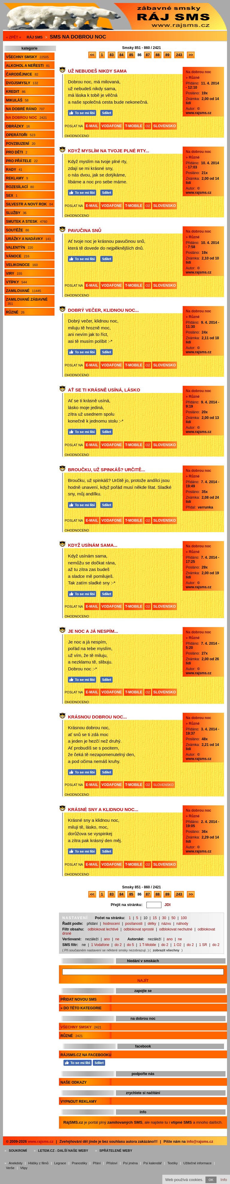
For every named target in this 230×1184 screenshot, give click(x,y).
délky (152, 924)
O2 (148, 126)
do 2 (118, 945)
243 (179, 55)
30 (164, 918)
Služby (16, 213)
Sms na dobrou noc (78, 37)
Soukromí (18, 1150)
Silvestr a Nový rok (29, 204)
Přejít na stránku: (127, 904)
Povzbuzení (20, 144)
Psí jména (130, 1163)
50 (173, 918)
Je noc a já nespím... (93, 631)
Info (223, 1179)
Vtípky (16, 282)
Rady (14, 170)
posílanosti (133, 924)
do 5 (130, 945)
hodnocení (111, 924)
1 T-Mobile (147, 945)
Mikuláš (17, 100)
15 (155, 918)
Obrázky (18, 126)
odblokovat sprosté (139, 929)
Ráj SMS (35, 37)
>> (191, 55)
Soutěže (17, 230)
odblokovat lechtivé (103, 929)
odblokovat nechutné (175, 929)
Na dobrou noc (26, 118)
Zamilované (23, 291)
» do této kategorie (81, 1008)
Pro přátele (22, 161)
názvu (166, 924)
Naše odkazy (73, 1082)
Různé (15, 312)
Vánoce (17, 256)
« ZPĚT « (13, 37)
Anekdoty (15, 1163)
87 (148, 55)
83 (112, 55)
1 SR (203, 945)
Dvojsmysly (22, 83)
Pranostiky (79, 1163)
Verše (10, 1168)
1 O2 (177, 945)
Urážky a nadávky (28, 239)
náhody (182, 924)
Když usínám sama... (92, 545)
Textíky (172, 1163)
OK (211, 1180)
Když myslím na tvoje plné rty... (108, 150)
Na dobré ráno (25, 109)
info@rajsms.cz (200, 1142)
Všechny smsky (27, 57)
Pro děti (16, 152)
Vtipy (23, 1168)
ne (117, 939)
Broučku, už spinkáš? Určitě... (106, 469)
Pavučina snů (84, 230)
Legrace (60, 1163)
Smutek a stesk (26, 221)
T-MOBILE (133, 126)
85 (131, 55)
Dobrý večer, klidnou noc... (103, 310)
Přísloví (111, 1163)
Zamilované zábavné (27, 301)
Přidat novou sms (78, 999)
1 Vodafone (100, 945)
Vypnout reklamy (78, 1101)
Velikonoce (22, 265)
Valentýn (19, 247)
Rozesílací (20, 187)
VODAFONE (112, 126)
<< (92, 55)
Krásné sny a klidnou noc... (103, 809)
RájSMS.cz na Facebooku (85, 1055)
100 (184, 918)
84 (121, 55)
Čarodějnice (22, 74)
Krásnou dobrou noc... (97, 716)
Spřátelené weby (115, 1150)
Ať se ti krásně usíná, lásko (104, 389)
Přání (97, 1163)
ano (107, 939)
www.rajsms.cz (41, 1142)
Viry (14, 273)
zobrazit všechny (166, 950)
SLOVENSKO (164, 126)
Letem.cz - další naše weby (63, 1150)
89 (167, 55)
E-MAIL (92, 126)
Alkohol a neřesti (28, 66)
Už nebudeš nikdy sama (97, 70)
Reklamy (17, 178)
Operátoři (20, 135)
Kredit (15, 92)
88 (158, 55)
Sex (11, 196)
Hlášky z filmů (38, 1163)
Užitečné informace (197, 1163)
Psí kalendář (152, 1163)
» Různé (192, 78)
